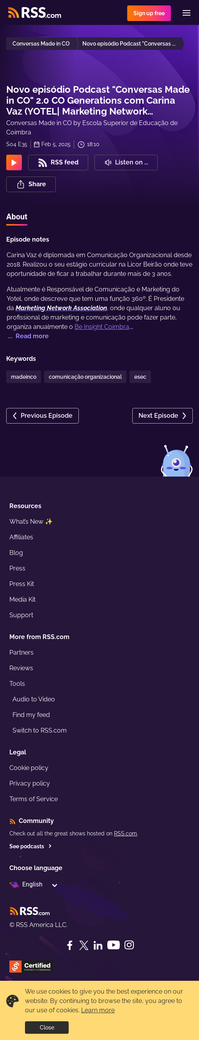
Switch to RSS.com (39, 730)
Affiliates (21, 537)
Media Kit (22, 599)
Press (17, 568)
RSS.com (125, 833)
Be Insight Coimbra (102, 326)
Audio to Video (33, 699)
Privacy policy (29, 783)
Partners (21, 652)
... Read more (27, 336)
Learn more (98, 1010)
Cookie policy (28, 768)
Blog (16, 552)
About (16, 216)
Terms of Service (33, 799)
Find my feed (31, 715)
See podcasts (30, 846)
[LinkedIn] (98, 945)
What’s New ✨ (31, 521)
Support (21, 615)
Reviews (21, 668)
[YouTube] (113, 945)
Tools (17, 683)
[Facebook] (70, 945)
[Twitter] (84, 945)
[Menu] (186, 13)
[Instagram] (129, 945)
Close (47, 1027)
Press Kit (21, 584)
